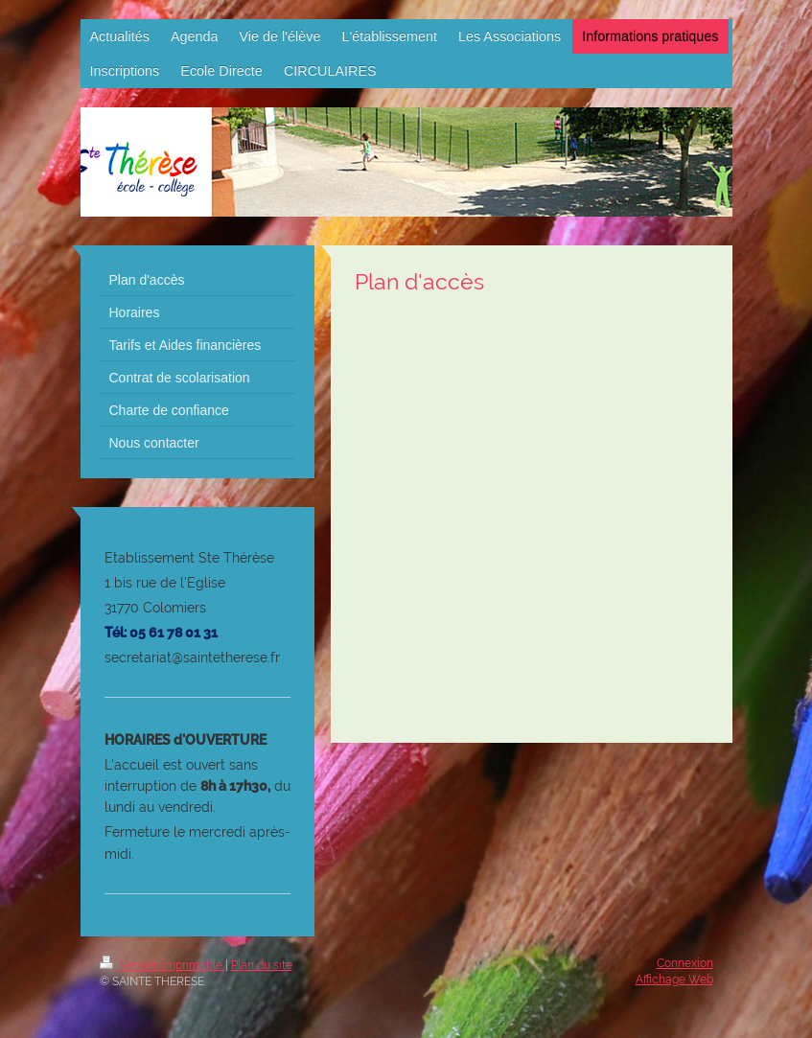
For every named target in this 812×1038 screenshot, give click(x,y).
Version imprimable (162, 965)
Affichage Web (674, 979)
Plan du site (261, 965)
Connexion (685, 963)
